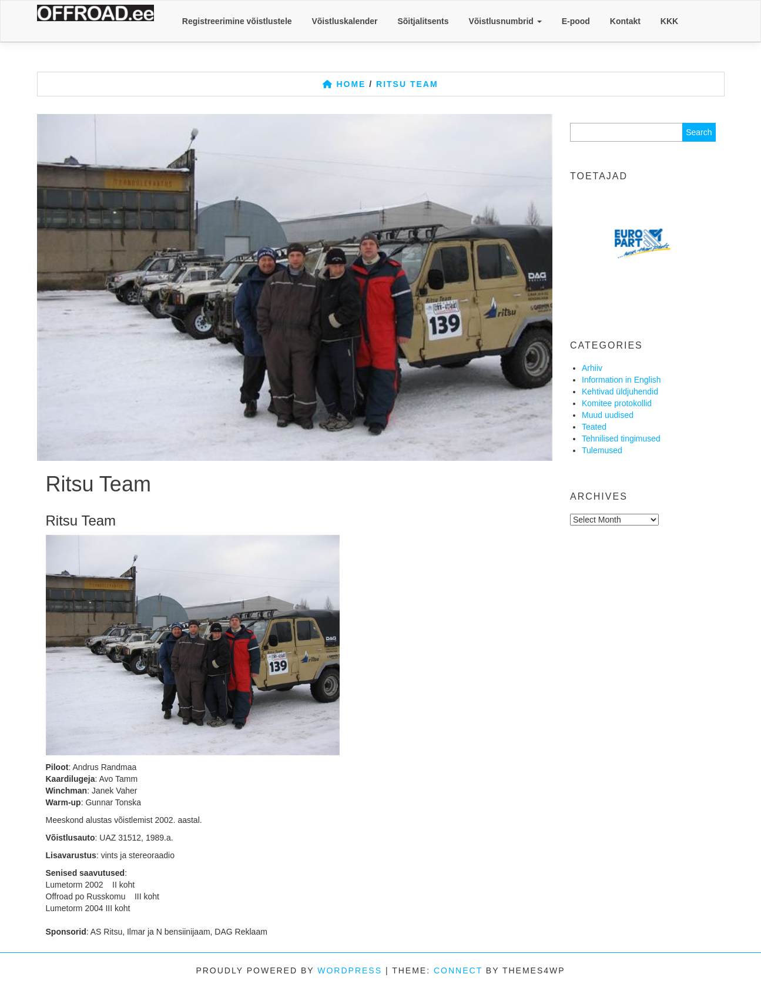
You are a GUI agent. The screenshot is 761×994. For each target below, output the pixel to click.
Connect (458, 970)
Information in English (621, 379)
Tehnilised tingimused (621, 438)
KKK (669, 21)
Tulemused (602, 450)
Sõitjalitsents (422, 21)
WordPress (349, 970)
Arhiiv (592, 368)
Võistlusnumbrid (504, 21)
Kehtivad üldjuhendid (620, 391)
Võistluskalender (344, 21)
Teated (594, 426)
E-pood (576, 21)
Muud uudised (607, 415)
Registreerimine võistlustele (237, 21)
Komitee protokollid (617, 403)
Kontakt (625, 21)
